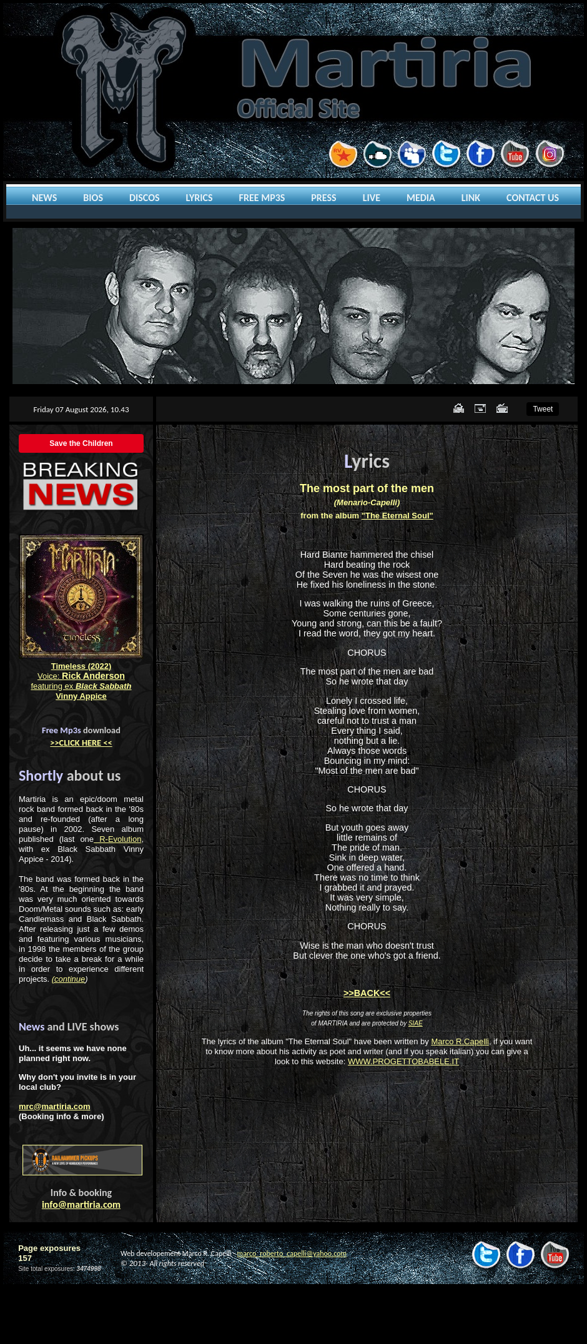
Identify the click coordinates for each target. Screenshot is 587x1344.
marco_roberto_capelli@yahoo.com (292, 1253)
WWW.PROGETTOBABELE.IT (403, 1061)
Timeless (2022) (81, 666)
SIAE (415, 1023)
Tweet (543, 409)
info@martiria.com (81, 1204)
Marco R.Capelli (459, 1041)
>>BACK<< (366, 993)
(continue (68, 979)
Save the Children (80, 443)
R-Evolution (117, 839)
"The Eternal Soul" (397, 515)
